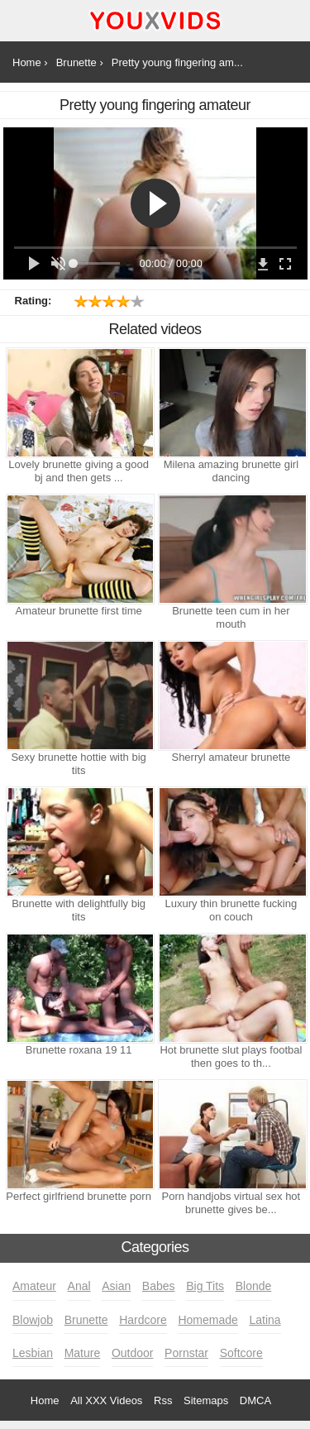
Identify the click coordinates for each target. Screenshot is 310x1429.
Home (45, 1400)
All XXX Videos (106, 1400)
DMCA (255, 1400)
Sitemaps (206, 1400)
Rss (163, 1400)
